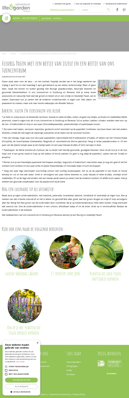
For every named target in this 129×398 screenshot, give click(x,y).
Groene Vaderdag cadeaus (21, 273)
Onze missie (40, 362)
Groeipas (70, 374)
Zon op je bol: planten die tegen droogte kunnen (24, 330)
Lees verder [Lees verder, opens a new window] (20, 362)
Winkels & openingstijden (62, 9)
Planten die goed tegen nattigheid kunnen (105, 276)
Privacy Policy (78, 394)
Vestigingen (72, 366)
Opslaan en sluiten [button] (21, 380)
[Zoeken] (92, 9)
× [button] (37, 343)
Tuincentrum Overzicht (59, 394)
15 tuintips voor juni (65, 273)
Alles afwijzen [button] (21, 386)
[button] (21, 392)
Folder (69, 370)
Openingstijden (73, 362)
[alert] (21, 367)
